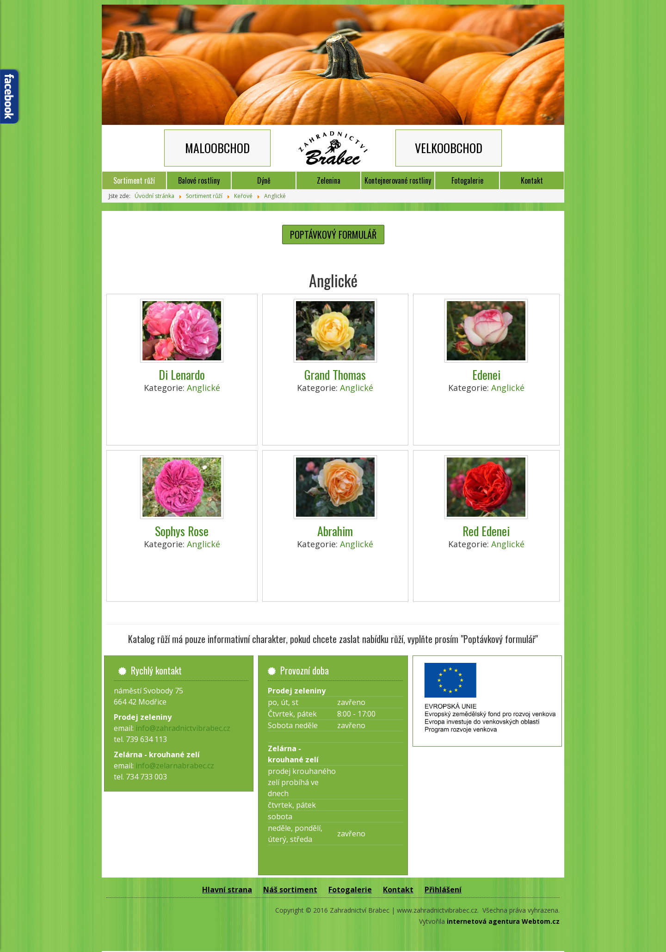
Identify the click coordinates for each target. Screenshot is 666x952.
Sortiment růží (134, 180)
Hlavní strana (227, 889)
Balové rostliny (199, 180)
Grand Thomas (335, 374)
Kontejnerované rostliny (397, 180)
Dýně (264, 180)
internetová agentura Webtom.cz (503, 921)
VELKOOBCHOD (448, 148)
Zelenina (328, 180)
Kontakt (532, 180)
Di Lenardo (182, 374)
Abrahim (335, 531)
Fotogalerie (467, 180)
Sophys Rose (182, 531)
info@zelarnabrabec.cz (175, 765)
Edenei (486, 374)
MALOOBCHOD (217, 148)
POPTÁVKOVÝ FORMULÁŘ (333, 234)
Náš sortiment (290, 889)
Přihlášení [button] (443, 889)
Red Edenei (486, 531)
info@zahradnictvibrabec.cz (183, 728)
